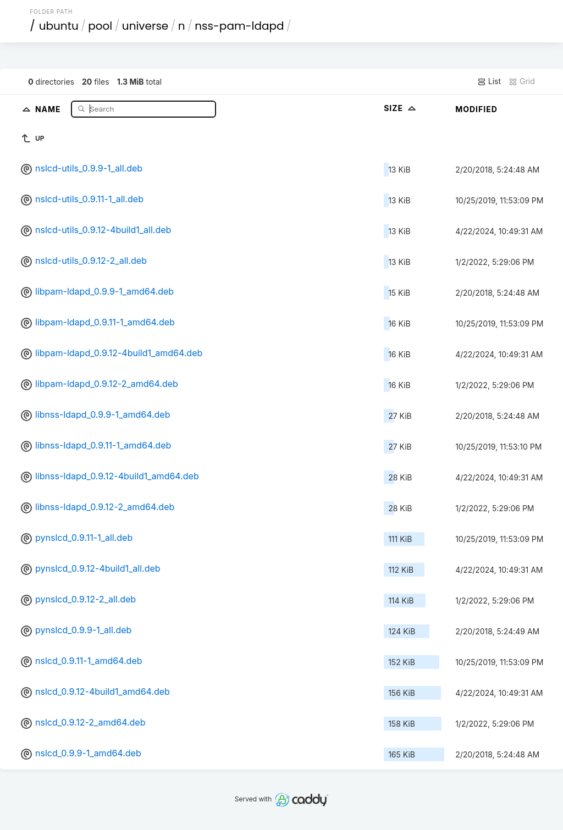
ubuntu (59, 26)
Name (49, 108)
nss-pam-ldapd (239, 26)
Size (401, 108)
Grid (522, 81)
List (489, 81)
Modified (476, 109)
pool (100, 26)
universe (145, 26)
